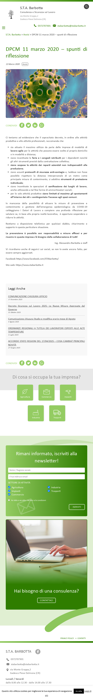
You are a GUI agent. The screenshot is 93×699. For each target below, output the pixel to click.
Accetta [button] (79, 691)
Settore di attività (19, 482)
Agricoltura (25, 397)
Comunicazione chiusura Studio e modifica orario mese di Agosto (41, 318)
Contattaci (46, 600)
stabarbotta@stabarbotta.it (71, 25)
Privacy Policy (67, 638)
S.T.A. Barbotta (13, 34)
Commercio (46, 397)
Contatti (82, 638)
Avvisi (26, 34)
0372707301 (44, 25)
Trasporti (57, 417)
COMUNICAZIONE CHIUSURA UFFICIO (27, 296)
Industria (36, 417)
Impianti (68, 397)
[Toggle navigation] (3, 27)
